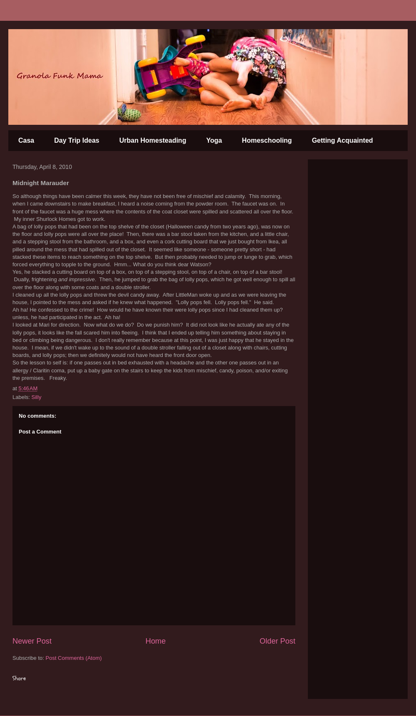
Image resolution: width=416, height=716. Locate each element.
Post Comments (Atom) (74, 658)
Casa (26, 140)
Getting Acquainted (342, 140)
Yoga (214, 140)
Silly (37, 397)
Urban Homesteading (152, 140)
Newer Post (32, 641)
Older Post (277, 641)
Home (156, 641)
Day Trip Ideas (76, 140)
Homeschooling (267, 140)
